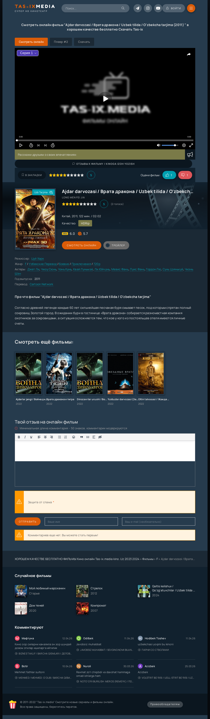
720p (97, 264)
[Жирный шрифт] (19, 437)
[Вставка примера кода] (88, 437)
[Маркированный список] (59, 437)
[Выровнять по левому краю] (39, 437)
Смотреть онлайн (81, 245)
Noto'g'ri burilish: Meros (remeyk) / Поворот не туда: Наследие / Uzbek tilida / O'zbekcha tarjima (105, 681)
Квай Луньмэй (83, 269)
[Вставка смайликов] (74, 437)
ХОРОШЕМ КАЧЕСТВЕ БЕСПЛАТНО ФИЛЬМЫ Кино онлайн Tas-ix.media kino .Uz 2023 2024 (77, 559)
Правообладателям (165, 704)
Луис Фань (137, 269)
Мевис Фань (119, 269)
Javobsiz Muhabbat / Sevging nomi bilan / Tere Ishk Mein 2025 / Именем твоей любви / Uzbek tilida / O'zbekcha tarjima (105, 650)
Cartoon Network (41, 284)
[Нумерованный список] (66, 437)
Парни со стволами (153, 650)
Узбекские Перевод (43, 264)
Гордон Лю (153, 269)
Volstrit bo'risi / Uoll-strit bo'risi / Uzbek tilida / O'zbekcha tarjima (166, 677)
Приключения (81, 264)
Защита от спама (40, 502)
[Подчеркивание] (31, 437)
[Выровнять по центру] (45, 437)
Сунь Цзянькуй (173, 269)
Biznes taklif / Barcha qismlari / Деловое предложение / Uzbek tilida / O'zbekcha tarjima (43, 653)
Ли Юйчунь (102, 269)
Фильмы (147, 559)
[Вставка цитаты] (82, 437)
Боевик (64, 264)
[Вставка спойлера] (94, 437)
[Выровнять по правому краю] (51, 437)
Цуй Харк (37, 258)
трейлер (113, 245)
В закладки (32, 175)
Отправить (28, 521)
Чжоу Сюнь (49, 269)
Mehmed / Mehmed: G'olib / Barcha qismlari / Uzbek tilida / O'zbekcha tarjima (43, 677)
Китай (66, 216)
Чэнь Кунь (65, 269)
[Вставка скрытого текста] (100, 437)
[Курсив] (25, 437)
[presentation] (100, 502)
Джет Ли (33, 269)
